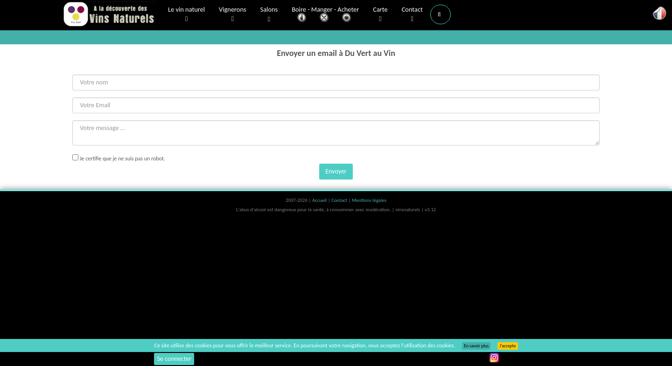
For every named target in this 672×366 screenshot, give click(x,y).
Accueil (320, 200)
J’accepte (507, 346)
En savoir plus (476, 346)
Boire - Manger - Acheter (325, 15)
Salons (269, 14)
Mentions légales (369, 200)
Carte (380, 14)
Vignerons (232, 14)
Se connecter (174, 359)
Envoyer (335, 171)
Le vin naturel (186, 14)
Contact (412, 14)
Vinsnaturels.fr (109, 15)
